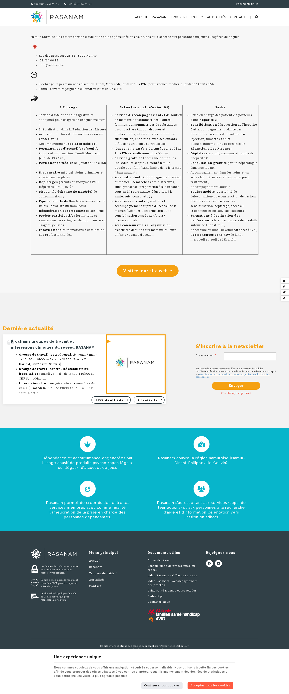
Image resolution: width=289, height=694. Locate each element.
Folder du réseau (159, 586)
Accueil (141, 17)
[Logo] (57, 17)
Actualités (216, 17)
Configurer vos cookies (162, 685)
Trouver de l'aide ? (187, 17)
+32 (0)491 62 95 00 (78, 4)
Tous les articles (110, 425)
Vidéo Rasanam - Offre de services (172, 601)
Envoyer (236, 411)
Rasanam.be (41, 31)
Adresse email (206, 381)
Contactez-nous (159, 627)
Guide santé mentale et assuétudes (172, 616)
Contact (237, 17)
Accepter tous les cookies (210, 685)
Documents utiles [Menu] (164, 578)
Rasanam (159, 17)
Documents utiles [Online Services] (247, 4)
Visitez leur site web (147, 296)
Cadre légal (156, 621)
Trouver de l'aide (65, 31)
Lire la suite (148, 425)
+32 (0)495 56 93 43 (45, 4)
